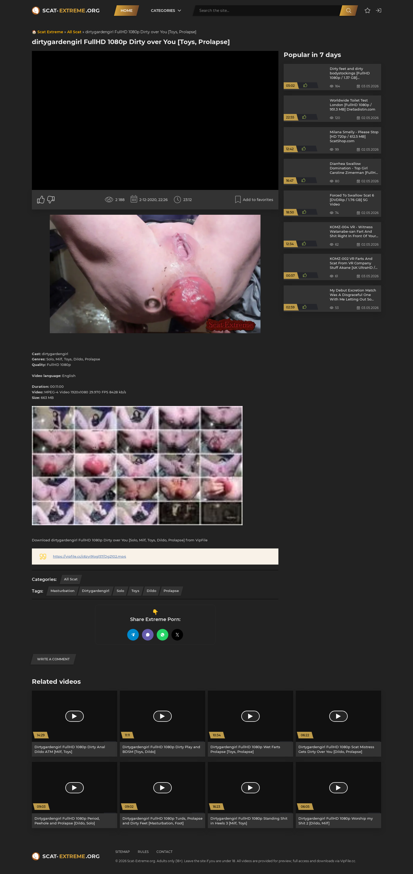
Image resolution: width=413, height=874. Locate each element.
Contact (164, 852)
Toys (135, 591)
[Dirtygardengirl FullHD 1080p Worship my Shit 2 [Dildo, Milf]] (338, 795)
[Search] (349, 10)
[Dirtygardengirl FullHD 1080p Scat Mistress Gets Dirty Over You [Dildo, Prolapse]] (338, 724)
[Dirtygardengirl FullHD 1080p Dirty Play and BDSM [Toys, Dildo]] (162, 724)
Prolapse (171, 591)
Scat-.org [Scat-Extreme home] (71, 10)
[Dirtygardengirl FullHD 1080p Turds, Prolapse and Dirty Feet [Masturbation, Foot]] (162, 795)
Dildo (151, 591)
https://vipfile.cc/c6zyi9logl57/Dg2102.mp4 (89, 556)
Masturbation (63, 591)
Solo (120, 591)
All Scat (74, 32)
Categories (163, 10)
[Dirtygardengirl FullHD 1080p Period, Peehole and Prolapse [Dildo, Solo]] (74, 795)
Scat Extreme (50, 32)
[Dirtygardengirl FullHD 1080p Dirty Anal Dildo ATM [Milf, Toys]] (74, 724)
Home (126, 10)
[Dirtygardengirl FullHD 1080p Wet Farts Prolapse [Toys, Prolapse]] (250, 724)
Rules (143, 852)
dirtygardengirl (95, 591)
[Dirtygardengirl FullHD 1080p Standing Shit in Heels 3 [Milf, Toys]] (250, 795)
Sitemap (122, 852)
